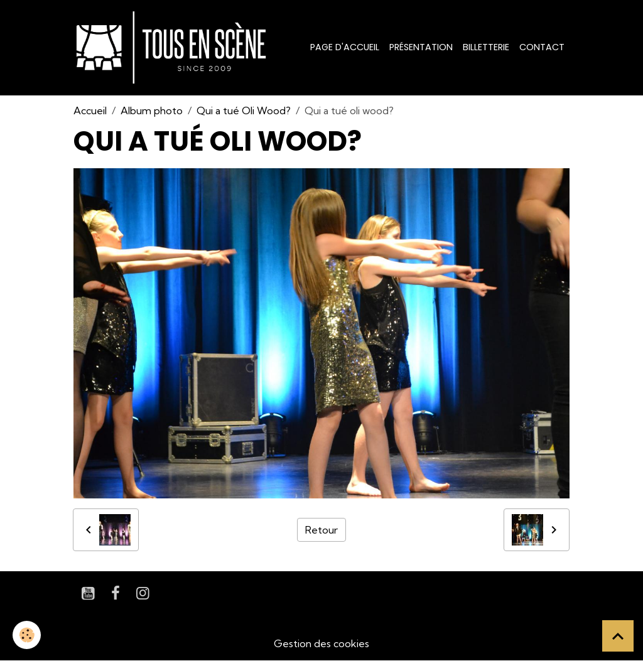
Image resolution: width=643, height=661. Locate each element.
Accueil (90, 110)
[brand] (173, 47)
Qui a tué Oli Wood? (244, 110)
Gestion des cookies (321, 643)
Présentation (421, 47)
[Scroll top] (618, 636)
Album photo (152, 110)
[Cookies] (27, 635)
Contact (542, 47)
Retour (321, 530)
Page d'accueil (344, 47)
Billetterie (486, 47)
